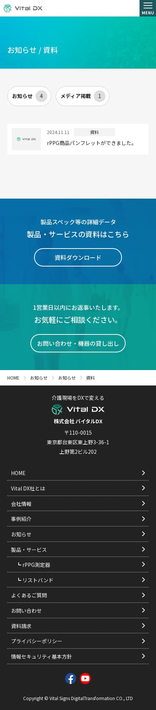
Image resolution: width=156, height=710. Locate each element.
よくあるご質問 (78, 595)
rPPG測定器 (83, 564)
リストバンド (83, 580)
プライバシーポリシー (78, 641)
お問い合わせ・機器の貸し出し (78, 343)
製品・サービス (78, 549)
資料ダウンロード (78, 257)
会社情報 (78, 503)
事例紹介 (78, 518)
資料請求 (78, 626)
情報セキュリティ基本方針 (78, 656)
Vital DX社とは (78, 488)
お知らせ (29, 96)
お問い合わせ (78, 610)
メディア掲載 (82, 96)
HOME (78, 473)
